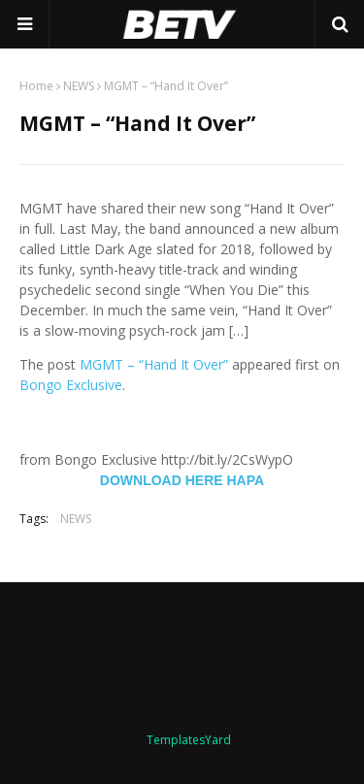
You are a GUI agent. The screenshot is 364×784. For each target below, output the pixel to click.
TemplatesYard (189, 740)
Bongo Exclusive (70, 385)
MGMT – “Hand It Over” (154, 364)
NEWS (78, 86)
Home (36, 86)
